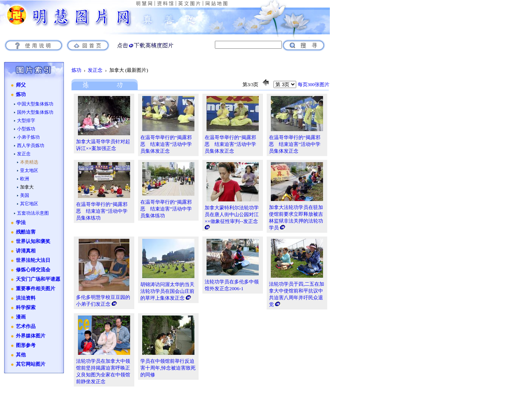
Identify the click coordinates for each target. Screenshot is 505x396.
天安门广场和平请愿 (38, 279)
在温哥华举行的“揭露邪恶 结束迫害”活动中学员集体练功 (101, 211)
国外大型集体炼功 (35, 112)
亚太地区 (29, 170)
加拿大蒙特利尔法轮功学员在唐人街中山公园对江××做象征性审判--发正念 (232, 214)
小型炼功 (26, 128)
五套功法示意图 (33, 213)
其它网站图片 (30, 364)
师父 (21, 85)
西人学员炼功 (30, 145)
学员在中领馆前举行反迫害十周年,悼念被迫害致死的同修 (168, 367)
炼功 (21, 94)
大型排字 (26, 120)
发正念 (24, 153)
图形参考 (26, 345)
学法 (21, 222)
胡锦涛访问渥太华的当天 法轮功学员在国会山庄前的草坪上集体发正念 (167, 291)
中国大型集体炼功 (35, 104)
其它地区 (29, 203)
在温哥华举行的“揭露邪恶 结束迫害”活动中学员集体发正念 (166, 144)
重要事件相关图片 (35, 288)
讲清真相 (26, 251)
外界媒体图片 (30, 336)
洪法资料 (26, 298)
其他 (21, 354)
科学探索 (26, 307)
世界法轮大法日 (33, 260)
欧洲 (24, 178)
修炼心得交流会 (33, 269)
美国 (24, 195)
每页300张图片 (314, 84)
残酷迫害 (26, 232)
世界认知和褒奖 (33, 241)
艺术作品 (26, 326)
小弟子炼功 (28, 137)
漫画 (21, 317)
